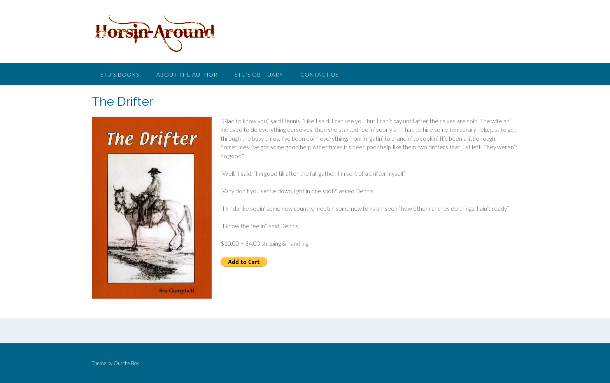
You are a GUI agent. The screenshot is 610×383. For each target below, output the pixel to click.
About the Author (186, 74)
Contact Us (319, 74)
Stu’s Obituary (259, 74)
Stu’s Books (119, 74)
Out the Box (126, 363)
